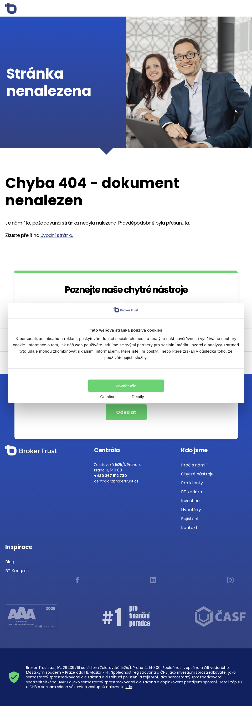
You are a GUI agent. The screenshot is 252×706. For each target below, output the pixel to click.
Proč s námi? (194, 465)
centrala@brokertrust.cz (116, 481)
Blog (9, 562)
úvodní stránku (57, 235)
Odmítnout (109, 396)
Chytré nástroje (197, 474)
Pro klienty (192, 483)
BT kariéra (191, 492)
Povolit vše (126, 385)
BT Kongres (17, 571)
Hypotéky (191, 510)
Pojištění (189, 519)
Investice (190, 501)
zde (129, 686)
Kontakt (189, 528)
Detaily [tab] (138, 396)
